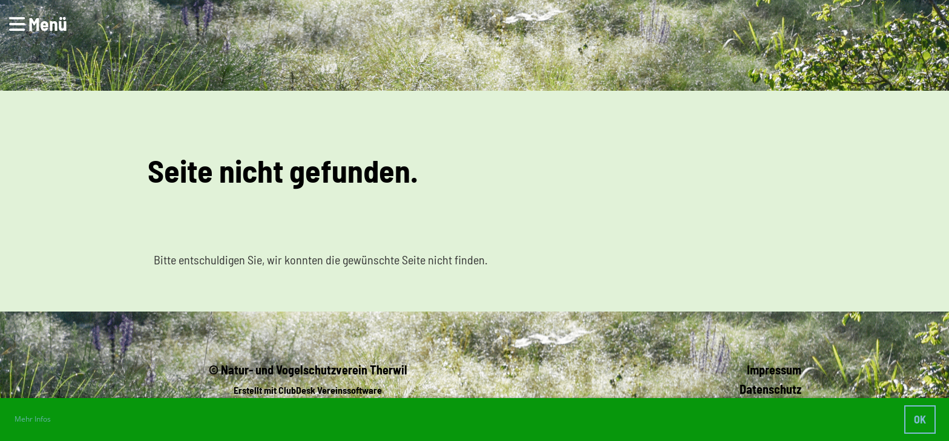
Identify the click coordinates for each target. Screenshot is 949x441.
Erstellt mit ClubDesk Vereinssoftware (308, 390)
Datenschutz (770, 389)
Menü (38, 23)
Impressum (774, 369)
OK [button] (920, 419)
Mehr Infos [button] (33, 419)
